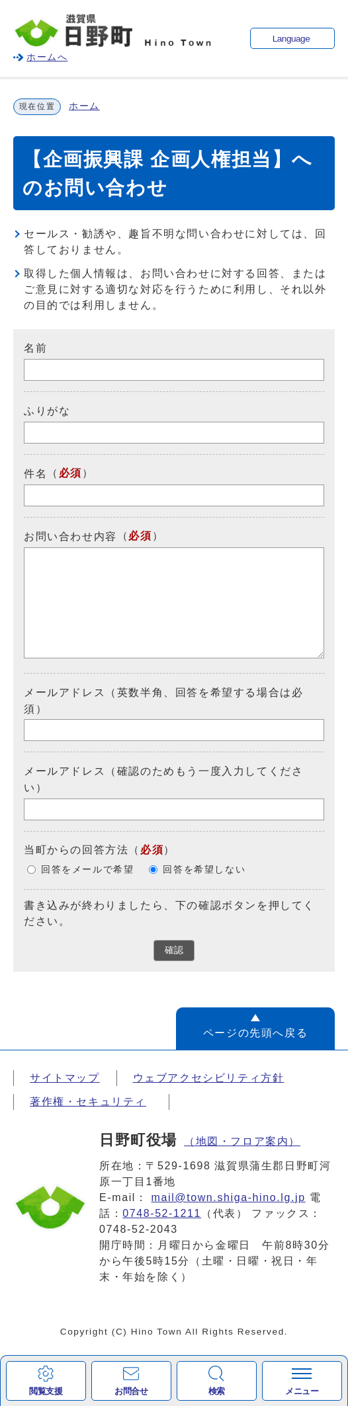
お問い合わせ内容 (70, 536)
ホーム (84, 106)
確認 (174, 950)
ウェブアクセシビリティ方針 (208, 1077)
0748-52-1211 (161, 1213)
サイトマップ (65, 1077)
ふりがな (47, 410)
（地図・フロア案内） (242, 1141)
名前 (35, 348)
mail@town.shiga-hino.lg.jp (229, 1197)
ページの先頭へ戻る (255, 1032)
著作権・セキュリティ (88, 1101)
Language (291, 39)
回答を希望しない (204, 870)
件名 (35, 473)
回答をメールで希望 (87, 870)
